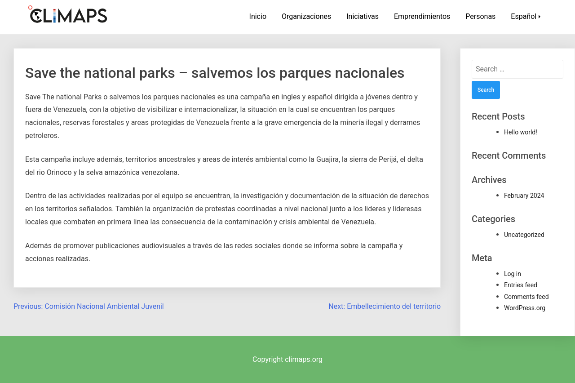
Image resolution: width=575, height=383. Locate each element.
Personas (480, 16)
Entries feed (520, 285)
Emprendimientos (422, 16)
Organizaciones (306, 16)
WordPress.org (524, 308)
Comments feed (526, 296)
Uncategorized (524, 234)
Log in (512, 273)
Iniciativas (362, 16)
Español (523, 16)
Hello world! (520, 132)
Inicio (257, 16)
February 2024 (524, 195)
